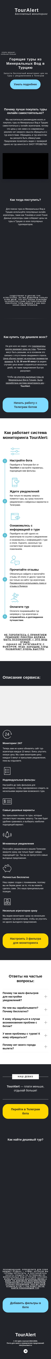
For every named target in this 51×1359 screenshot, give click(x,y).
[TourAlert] (26, 1352)
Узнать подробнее (25, 84)
